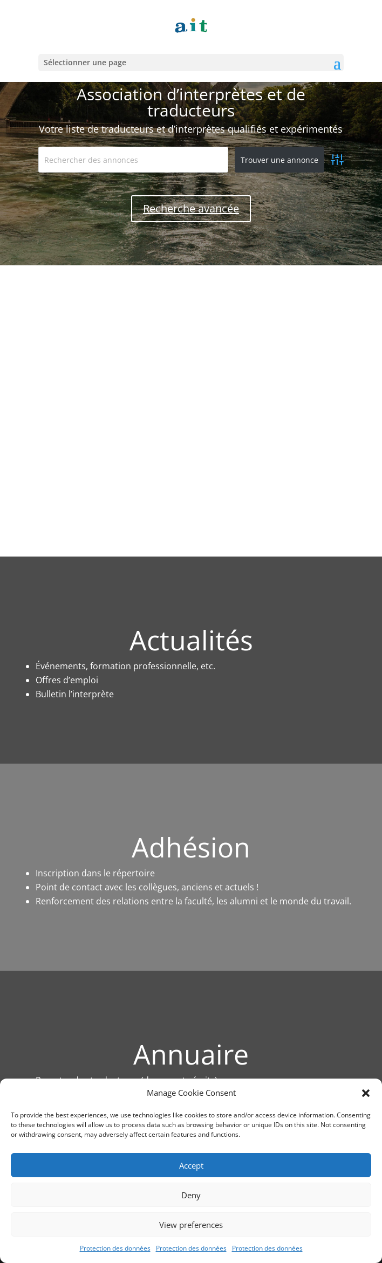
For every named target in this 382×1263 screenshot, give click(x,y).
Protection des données (115, 1248)
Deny (191, 1195)
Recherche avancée (191, 208)
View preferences (191, 1224)
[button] (365, 1093)
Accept (191, 1165)
